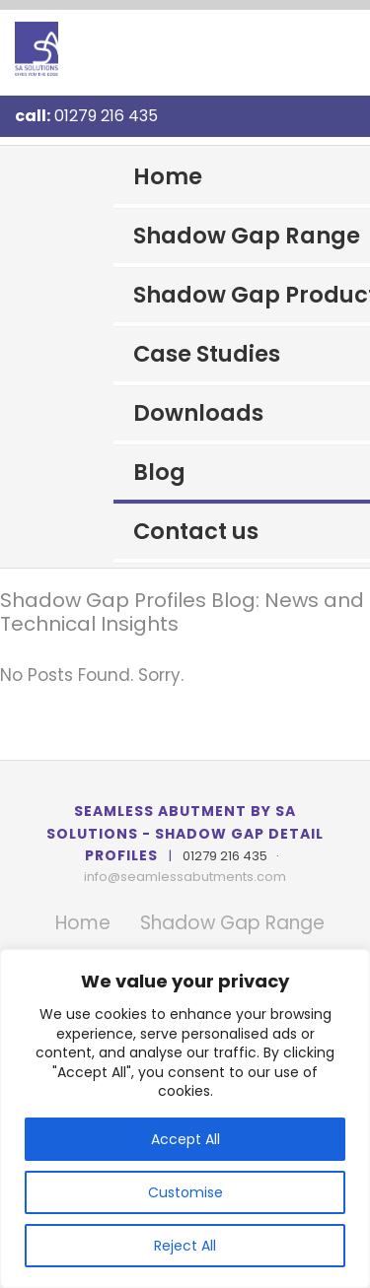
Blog (159, 472)
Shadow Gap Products (251, 294)
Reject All (185, 1245)
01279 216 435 (106, 115)
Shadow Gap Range (246, 235)
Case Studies (206, 354)
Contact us (196, 531)
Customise (185, 1192)
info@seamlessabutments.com (185, 876)
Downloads (198, 413)
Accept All (185, 1139)
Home (167, 176)
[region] (185, 1118)
